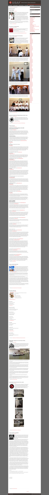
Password (31, 11)
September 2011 (31, 100)
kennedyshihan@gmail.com (23, 202)
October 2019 (31, 49)
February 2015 (31, 74)
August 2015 (31, 71)
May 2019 (31, 51)
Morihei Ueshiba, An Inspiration (14, 432)
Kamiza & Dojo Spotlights (32, 21)
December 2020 (31, 40)
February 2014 (31, 82)
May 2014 (31, 80)
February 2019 (31, 53)
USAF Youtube (26, 5)
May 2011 (31, 102)
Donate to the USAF (21, 5)
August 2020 (31, 43)
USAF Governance (12, 125)
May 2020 (31, 45)
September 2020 (31, 42)
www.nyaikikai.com (11, 142)
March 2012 (31, 96)
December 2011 (31, 98)
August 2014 (31, 78)
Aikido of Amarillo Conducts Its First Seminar (16, 35)
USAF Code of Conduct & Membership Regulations (34, 26)
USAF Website (10, 5)
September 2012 (31, 92)
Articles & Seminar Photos (14, 112)
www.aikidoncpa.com (11, 184)
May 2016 (31, 67)
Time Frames (31, 23)
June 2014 (31, 79)
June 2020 (31, 44)
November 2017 (31, 61)
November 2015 (31, 70)
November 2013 (31, 84)
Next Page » (28, 491)
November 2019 (31, 48)
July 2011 (31, 101)
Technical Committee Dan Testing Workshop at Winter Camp (18, 115)
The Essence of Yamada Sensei (14, 26)
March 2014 (31, 81)
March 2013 (31, 88)
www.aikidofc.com (16, 218)
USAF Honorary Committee (32, 28)
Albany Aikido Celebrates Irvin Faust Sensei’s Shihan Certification (17, 341)
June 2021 (31, 36)
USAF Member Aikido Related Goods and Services (34, 29)
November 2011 (31, 99)
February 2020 (31, 46)
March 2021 (31, 38)
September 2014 (31, 77)
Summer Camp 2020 (31, 5)
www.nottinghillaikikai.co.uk (11, 320)
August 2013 (31, 86)
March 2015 (31, 73)
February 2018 (31, 59)
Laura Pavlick (15, 27)
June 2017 (31, 63)
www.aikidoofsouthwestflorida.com (12, 299)
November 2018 (31, 55)
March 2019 (31, 52)
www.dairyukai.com (11, 305)
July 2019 (31, 50)
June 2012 (31, 94)
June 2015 (31, 72)
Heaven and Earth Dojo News (13, 264)
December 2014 (31, 75)
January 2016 (31, 69)
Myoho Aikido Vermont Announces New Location (16, 382)
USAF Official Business (32, 30)
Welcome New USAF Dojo (32, 31)
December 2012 (31, 90)
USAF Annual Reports (32, 25)
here (18, 30)
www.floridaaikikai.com (11, 169)
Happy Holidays (11, 10)
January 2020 (31, 47)
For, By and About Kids (32, 19)
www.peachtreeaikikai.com (16, 255)
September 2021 (31, 34)
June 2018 (31, 57)
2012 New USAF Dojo (12, 290)
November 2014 (31, 76)
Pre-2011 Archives (15, 5)
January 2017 (31, 65)
